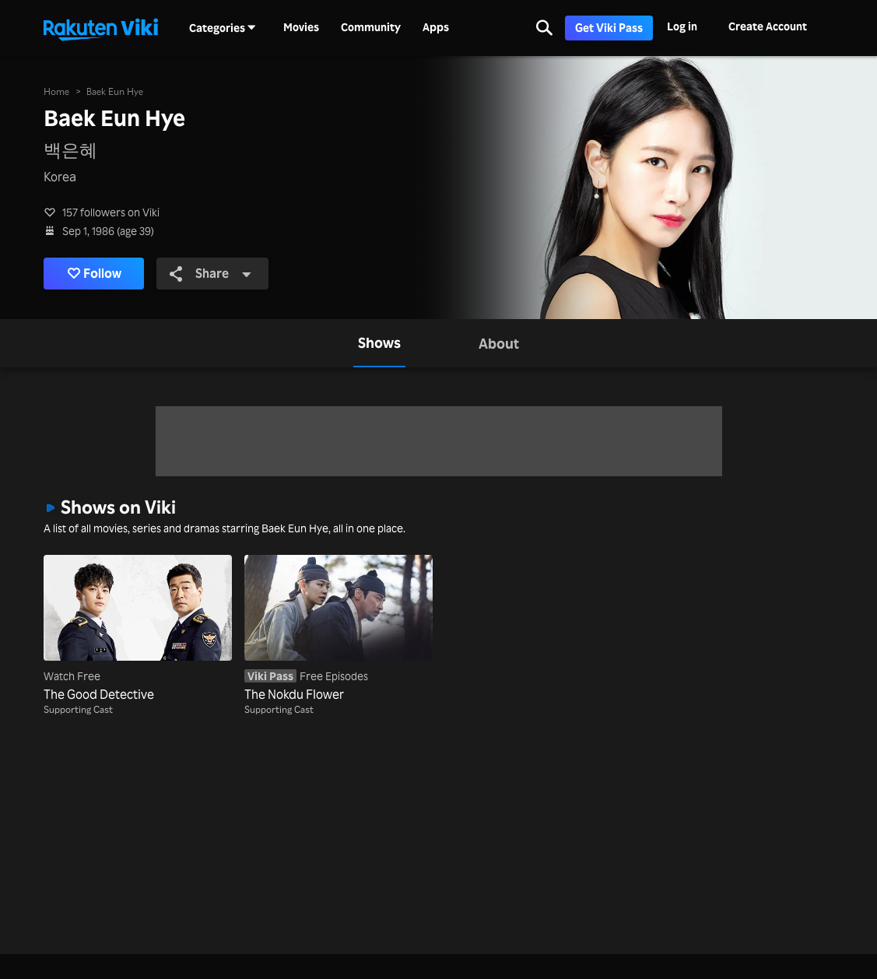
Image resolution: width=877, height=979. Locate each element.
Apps (436, 27)
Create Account (767, 26)
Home (56, 91)
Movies (301, 27)
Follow (94, 273)
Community (371, 27)
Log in (682, 26)
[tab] (379, 343)
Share (210, 273)
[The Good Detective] (138, 629)
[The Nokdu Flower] (338, 629)
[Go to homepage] (100, 28)
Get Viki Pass (609, 27)
